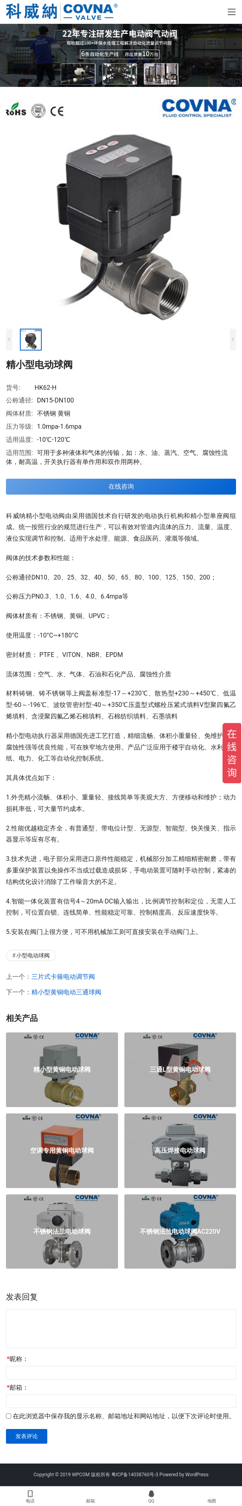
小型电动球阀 (33, 955)
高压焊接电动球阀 (180, 1150)
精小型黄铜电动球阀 (62, 1069)
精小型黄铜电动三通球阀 (66, 992)
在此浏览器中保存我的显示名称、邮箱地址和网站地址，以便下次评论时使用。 (124, 1416)
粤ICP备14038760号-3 (135, 1474)
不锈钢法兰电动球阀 (62, 1231)
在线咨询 (121, 486)
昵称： (18, 1359)
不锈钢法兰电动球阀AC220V (180, 1231)
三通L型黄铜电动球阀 (180, 1069)
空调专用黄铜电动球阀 (62, 1150)
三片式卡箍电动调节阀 (63, 976)
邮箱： (18, 1387)
